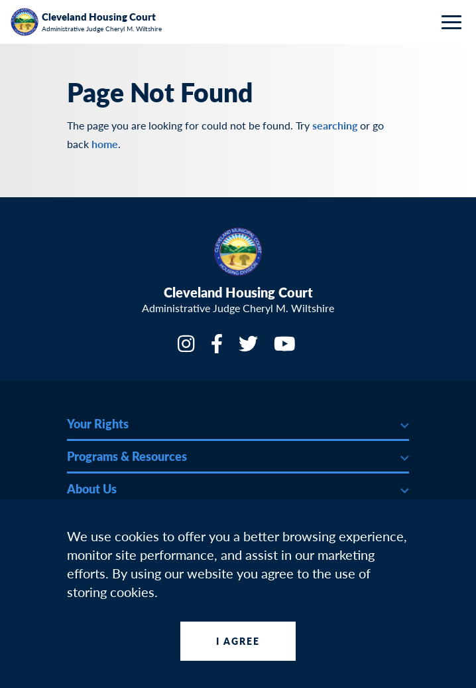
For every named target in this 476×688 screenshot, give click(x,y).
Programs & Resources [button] (127, 456)
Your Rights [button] (98, 423)
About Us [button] (92, 488)
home (104, 143)
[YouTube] (286, 347)
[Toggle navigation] (455, 22)
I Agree (238, 640)
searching (334, 125)
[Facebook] (218, 347)
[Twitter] (250, 347)
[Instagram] (187, 347)
